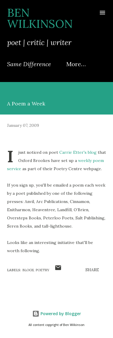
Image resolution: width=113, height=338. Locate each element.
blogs (27, 270)
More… (76, 64)
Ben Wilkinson (40, 18)
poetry (42, 270)
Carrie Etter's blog (78, 152)
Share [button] (92, 269)
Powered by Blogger (56, 313)
